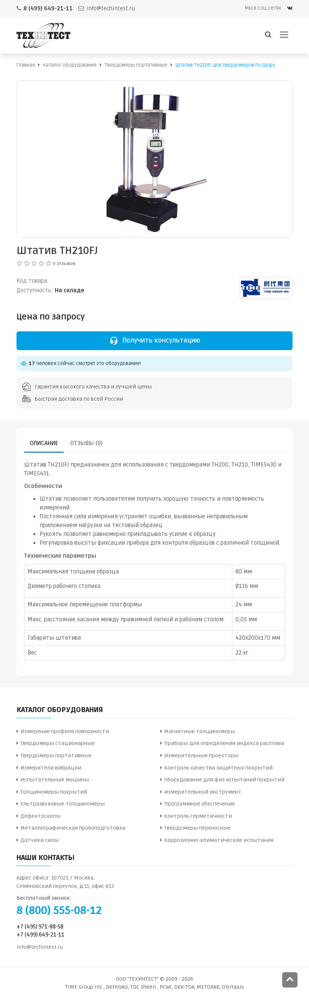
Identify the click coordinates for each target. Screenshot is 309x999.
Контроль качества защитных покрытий (218, 768)
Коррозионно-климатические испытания (218, 840)
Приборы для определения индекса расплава (224, 743)
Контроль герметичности (198, 816)
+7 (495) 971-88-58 (39, 927)
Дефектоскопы (40, 816)
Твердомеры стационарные (57, 743)
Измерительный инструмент (203, 792)
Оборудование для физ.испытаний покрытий (224, 779)
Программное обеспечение (199, 804)
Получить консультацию (154, 340)
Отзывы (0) (86, 443)
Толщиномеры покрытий (53, 792)
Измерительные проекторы (201, 755)
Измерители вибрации (50, 768)
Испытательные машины (54, 779)
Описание (44, 443)
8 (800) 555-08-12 (59, 910)
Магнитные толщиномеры (199, 731)
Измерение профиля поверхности (64, 731)
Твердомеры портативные (56, 755)
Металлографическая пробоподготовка (72, 828)
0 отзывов (64, 264)
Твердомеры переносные (197, 828)
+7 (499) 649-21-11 (40, 935)
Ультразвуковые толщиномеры (62, 804)
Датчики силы (39, 840)
